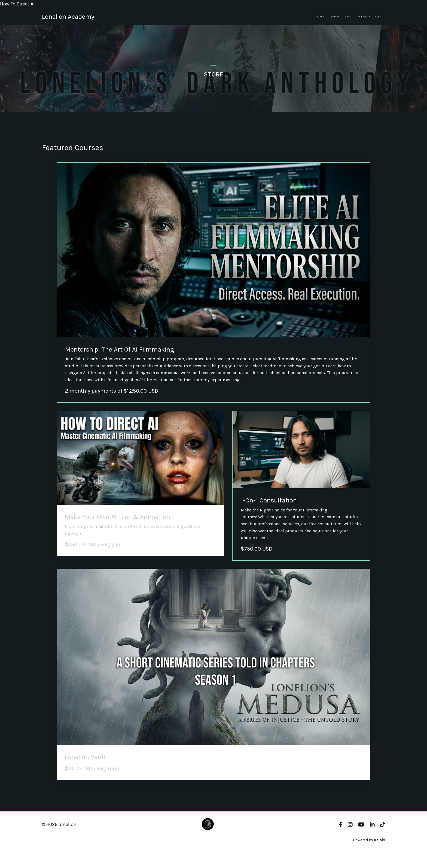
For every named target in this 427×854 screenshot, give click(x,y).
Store (347, 16)
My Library (363, 16)
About (320, 16)
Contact (334, 16)
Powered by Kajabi (369, 840)
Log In (378, 16)
